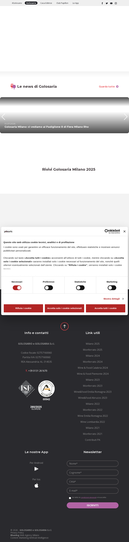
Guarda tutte (108, 86)
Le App (76, 3)
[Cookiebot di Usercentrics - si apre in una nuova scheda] (107, 231)
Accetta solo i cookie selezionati (64, 308)
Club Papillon (62, 3)
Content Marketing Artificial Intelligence (29, 537)
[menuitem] (92, 343)
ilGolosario (17, 3)
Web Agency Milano (29, 535)
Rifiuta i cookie (23, 308)
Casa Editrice (46, 3)
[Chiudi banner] (124, 231)
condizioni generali (88, 497)
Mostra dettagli (112, 298)
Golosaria (31, 3)
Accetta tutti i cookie (105, 308)
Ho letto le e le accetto (89, 497)
